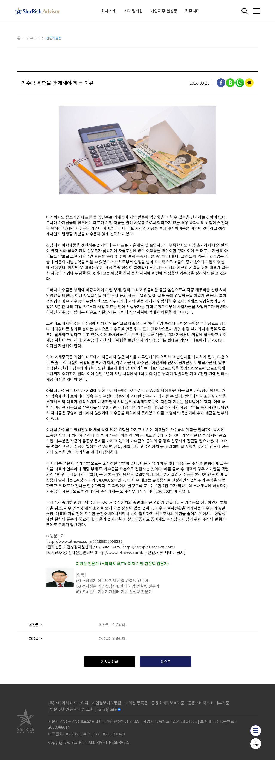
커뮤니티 (192, 11)
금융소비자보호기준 (167, 703)
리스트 (165, 661)
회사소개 (108, 11)
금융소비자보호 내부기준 (208, 703)
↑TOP (256, 743)
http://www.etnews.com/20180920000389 (84, 541)
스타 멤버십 (133, 11)
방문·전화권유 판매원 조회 (71, 709)
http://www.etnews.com (118, 552)
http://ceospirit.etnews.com (148, 547)
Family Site (107, 709)
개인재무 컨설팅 (164, 11)
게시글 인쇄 (109, 661)
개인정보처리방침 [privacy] (106, 703)
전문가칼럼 (54, 38)
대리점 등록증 (136, 703)
